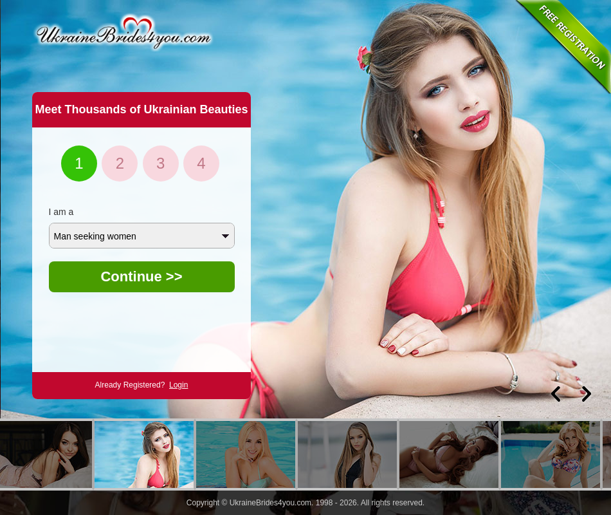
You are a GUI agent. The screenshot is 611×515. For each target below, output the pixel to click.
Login (178, 384)
